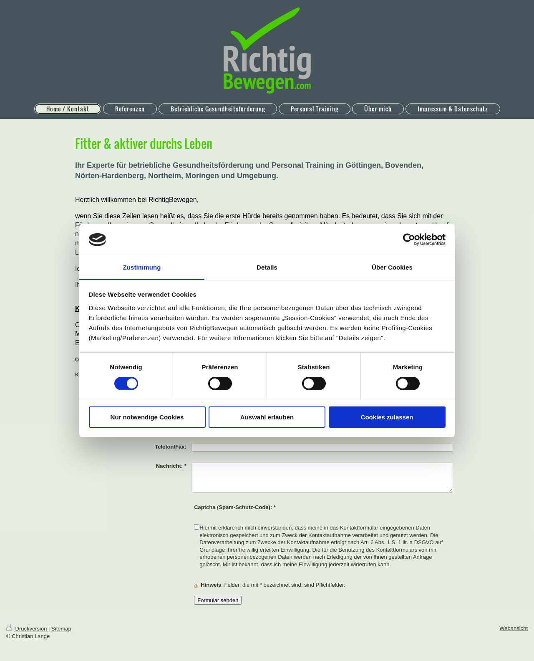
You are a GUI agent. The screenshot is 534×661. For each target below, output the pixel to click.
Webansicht (513, 628)
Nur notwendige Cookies (147, 417)
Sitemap (61, 629)
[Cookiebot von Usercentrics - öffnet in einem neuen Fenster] (409, 239)
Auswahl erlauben (267, 417)
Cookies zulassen (387, 417)
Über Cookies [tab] (392, 267)
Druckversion (27, 629)
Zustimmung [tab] (142, 267)
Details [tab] (267, 267)
